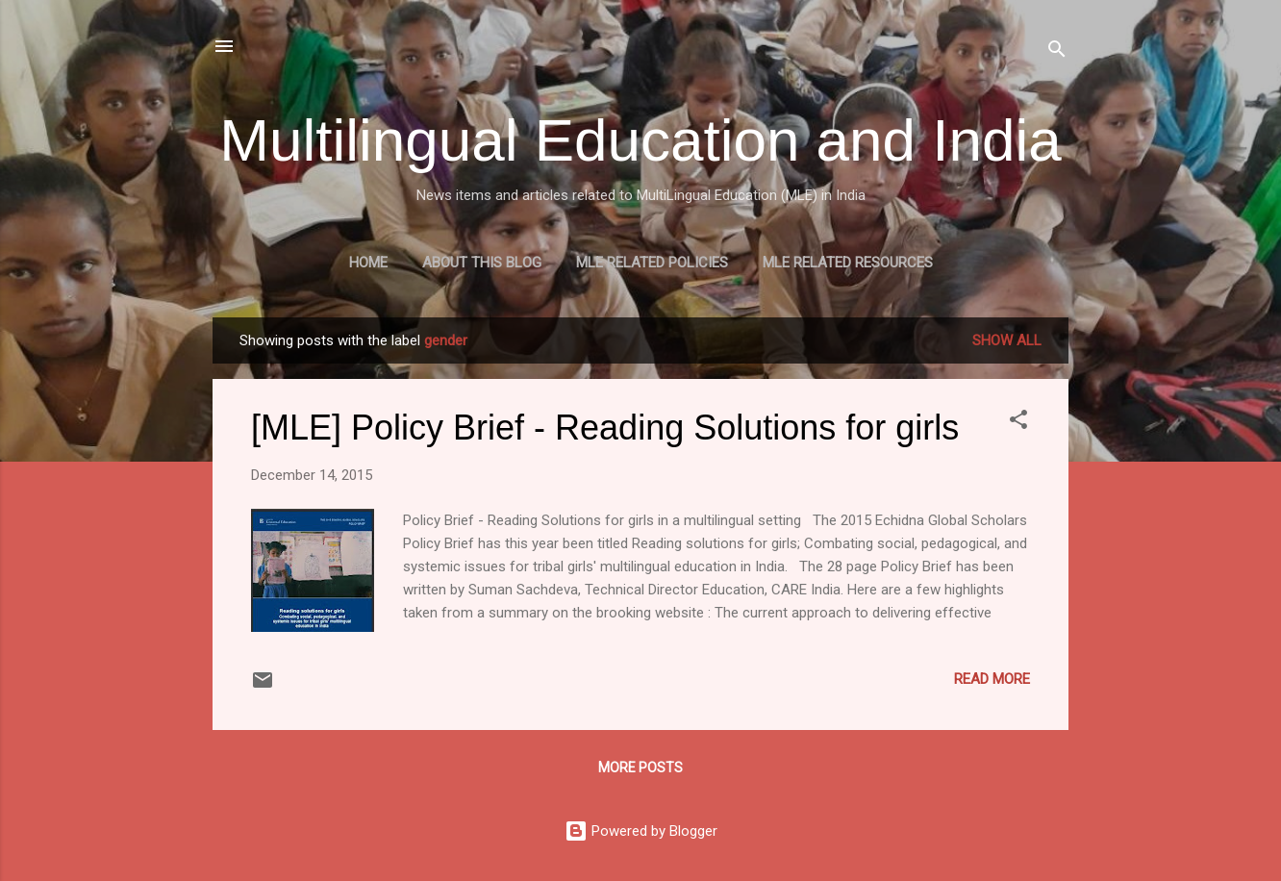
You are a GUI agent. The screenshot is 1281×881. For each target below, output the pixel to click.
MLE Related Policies (652, 262)
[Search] (1056, 52)
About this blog (481, 262)
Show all (1007, 340)
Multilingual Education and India (640, 140)
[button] (1018, 423)
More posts (640, 767)
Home (368, 262)
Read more (992, 679)
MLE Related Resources (848, 262)
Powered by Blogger (641, 831)
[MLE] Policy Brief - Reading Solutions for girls (605, 427)
